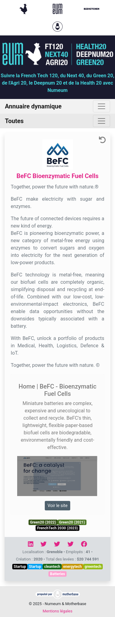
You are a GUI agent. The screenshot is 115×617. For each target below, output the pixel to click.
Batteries (57, 574)
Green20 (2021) (72, 522)
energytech (72, 566)
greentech (93, 566)
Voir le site (57, 505)
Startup (20, 566)
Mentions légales (57, 611)
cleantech (52, 566)
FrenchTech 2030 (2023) (57, 528)
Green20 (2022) (43, 522)
